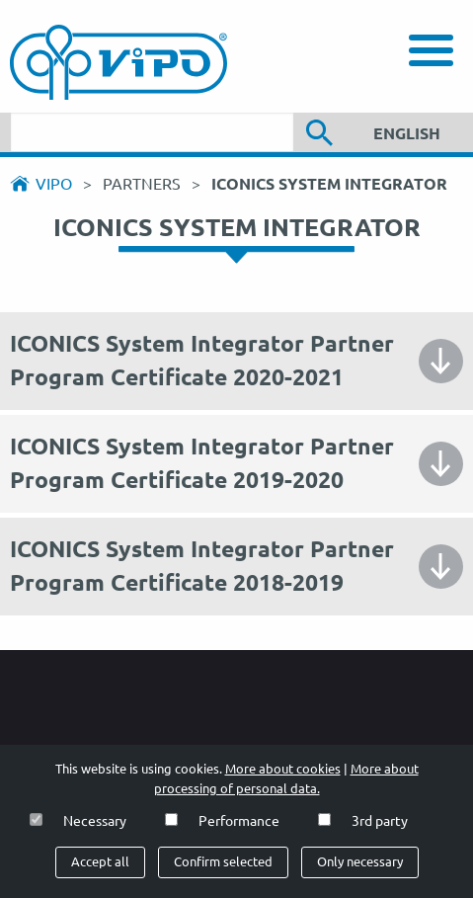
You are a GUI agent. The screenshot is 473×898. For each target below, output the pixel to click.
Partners (144, 184)
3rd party (380, 821)
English (406, 133)
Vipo (54, 184)
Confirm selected (223, 862)
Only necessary (360, 862)
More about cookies (283, 769)
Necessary (94, 821)
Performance (238, 821)
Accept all (100, 862)
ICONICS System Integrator (329, 184)
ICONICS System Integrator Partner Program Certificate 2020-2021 (202, 360)
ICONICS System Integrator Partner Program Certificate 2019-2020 (202, 463)
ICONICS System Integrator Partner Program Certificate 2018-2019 (202, 566)
